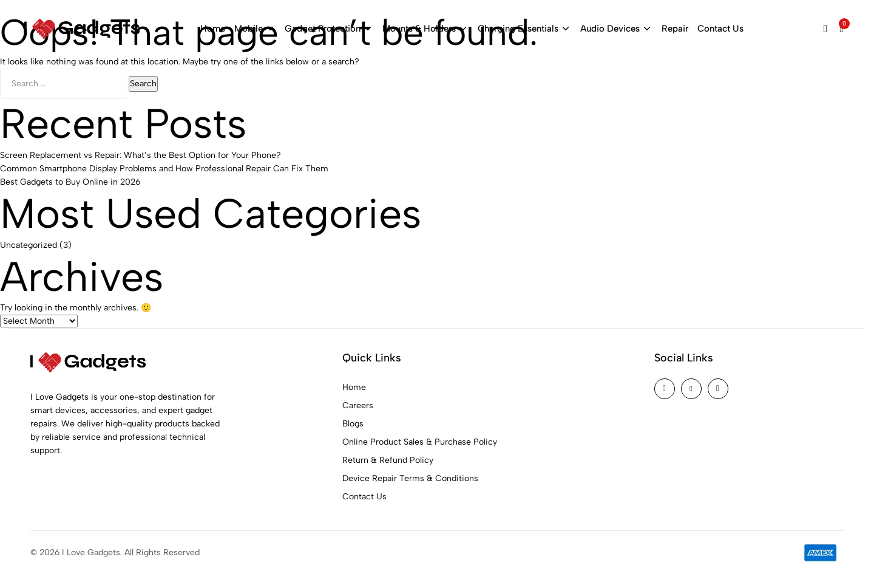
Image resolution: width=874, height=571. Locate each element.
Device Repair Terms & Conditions (410, 475)
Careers (357, 402)
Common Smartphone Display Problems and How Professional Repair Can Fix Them (164, 165)
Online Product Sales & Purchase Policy (419, 439)
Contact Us (720, 28)
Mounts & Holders (425, 29)
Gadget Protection (329, 29)
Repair (675, 28)
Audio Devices (616, 29)
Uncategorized (28, 241)
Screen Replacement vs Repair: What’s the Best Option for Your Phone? (140, 152)
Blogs (353, 420)
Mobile (255, 29)
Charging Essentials (524, 29)
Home (212, 28)
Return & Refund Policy (387, 457)
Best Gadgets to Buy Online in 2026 (70, 179)
